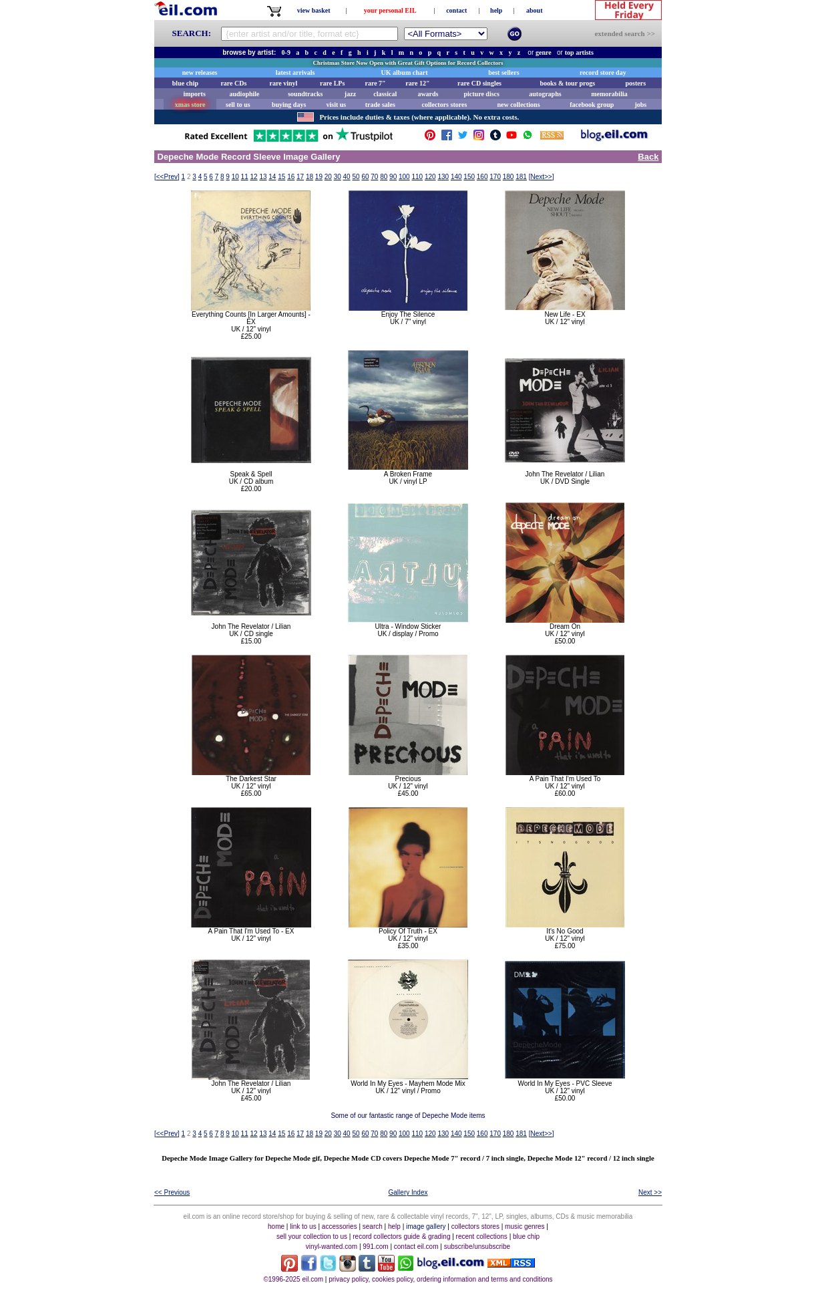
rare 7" (375, 83)
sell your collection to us (311, 1236)
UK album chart (404, 72)
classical (385, 94)
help (496, 10)
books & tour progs (567, 83)
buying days (289, 104)
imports (194, 94)
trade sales (380, 104)
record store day (603, 72)
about (534, 10)
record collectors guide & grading (401, 1236)
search (373, 1226)
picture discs (481, 94)
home (276, 1226)
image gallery (425, 1226)
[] (167, 176)
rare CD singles (479, 83)
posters (635, 83)
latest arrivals (295, 72)
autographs (545, 94)
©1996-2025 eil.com (293, 1279)
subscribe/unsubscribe (477, 1246)
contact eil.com (416, 1246)
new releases (200, 72)
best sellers (503, 72)
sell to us (238, 104)
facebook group (592, 104)
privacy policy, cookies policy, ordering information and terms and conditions (440, 1279)
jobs (640, 104)
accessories (339, 1226)
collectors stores (444, 104)
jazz (350, 94)
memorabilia (609, 94)
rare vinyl (284, 83)
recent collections (481, 1236)
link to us (303, 1226)
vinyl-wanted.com (331, 1246)
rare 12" (417, 83)
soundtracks (305, 94)
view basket (314, 10)
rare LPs (332, 83)
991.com (375, 1246)
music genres (524, 1226)
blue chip (185, 83)
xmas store (190, 104)
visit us (337, 104)
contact (456, 10)
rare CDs (233, 83)
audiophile (245, 94)
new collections (518, 104)
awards (427, 94)
